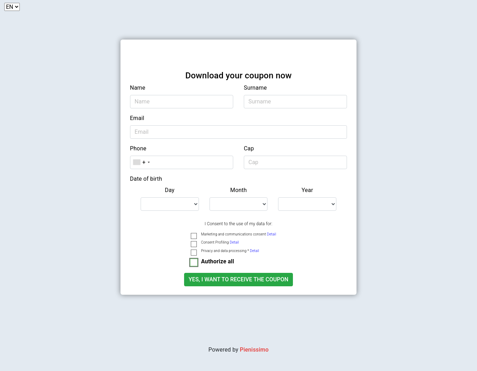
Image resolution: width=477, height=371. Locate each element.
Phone (138, 148)
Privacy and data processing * (230, 251)
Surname (255, 87)
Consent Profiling (220, 242)
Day (170, 190)
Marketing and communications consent (238, 234)
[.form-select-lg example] (170, 204)
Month (238, 190)
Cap (249, 148)
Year (307, 190)
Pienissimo (254, 349)
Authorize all (217, 261)
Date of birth (146, 178)
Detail (271, 234)
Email (137, 118)
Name (137, 87)
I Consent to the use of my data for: (238, 223)
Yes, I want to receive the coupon (238, 279)
